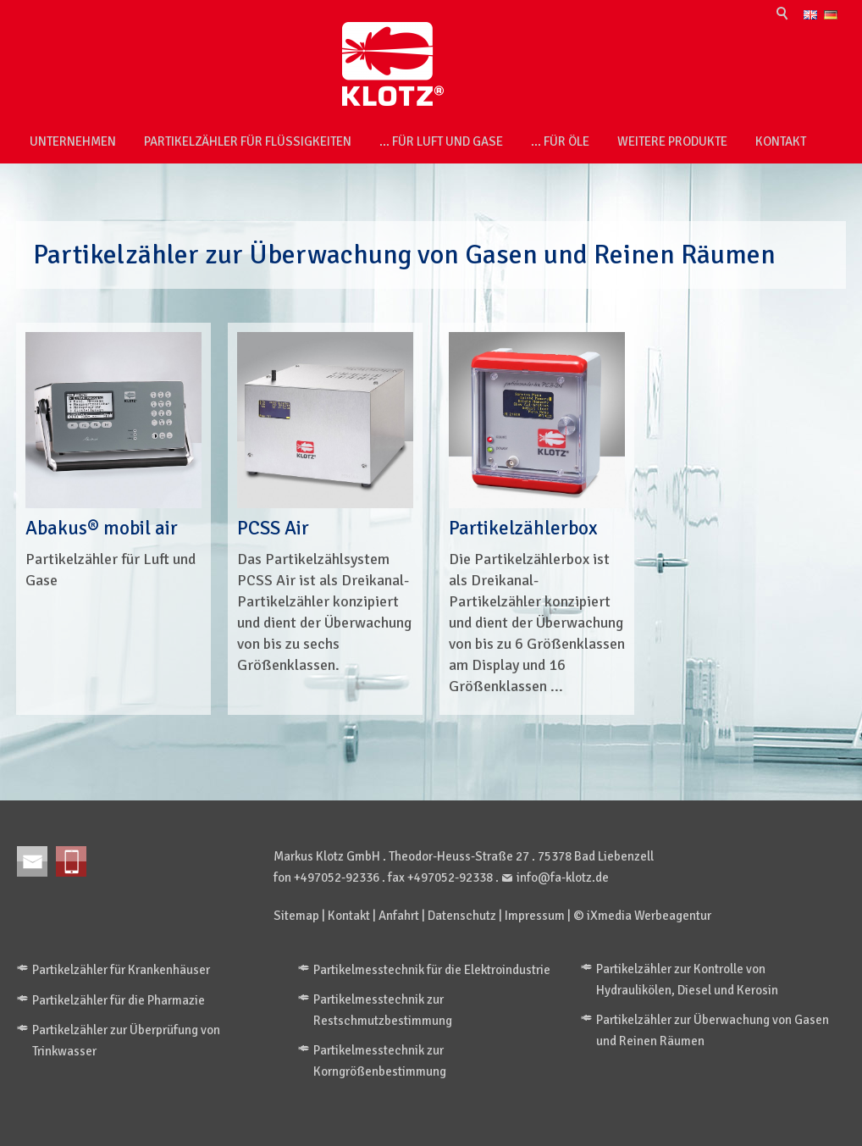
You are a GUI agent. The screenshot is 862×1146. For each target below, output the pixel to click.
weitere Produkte (672, 141)
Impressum (535, 915)
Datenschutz (462, 915)
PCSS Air (273, 528)
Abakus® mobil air (101, 528)
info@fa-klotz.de (563, 877)
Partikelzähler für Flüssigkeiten (247, 141)
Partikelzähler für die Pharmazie (118, 1000)
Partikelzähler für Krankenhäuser (121, 969)
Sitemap (296, 915)
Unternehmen (73, 141)
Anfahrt (399, 915)
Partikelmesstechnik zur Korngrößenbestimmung (379, 1061)
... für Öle (560, 141)
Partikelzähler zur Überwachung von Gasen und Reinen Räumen (712, 1030)
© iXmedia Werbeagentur (642, 915)
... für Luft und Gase (441, 141)
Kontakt (780, 141)
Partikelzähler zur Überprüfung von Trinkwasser (126, 1040)
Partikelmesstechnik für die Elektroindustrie (431, 969)
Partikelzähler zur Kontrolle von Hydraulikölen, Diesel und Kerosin (687, 979)
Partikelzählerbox (523, 528)
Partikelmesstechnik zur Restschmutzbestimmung (382, 1010)
